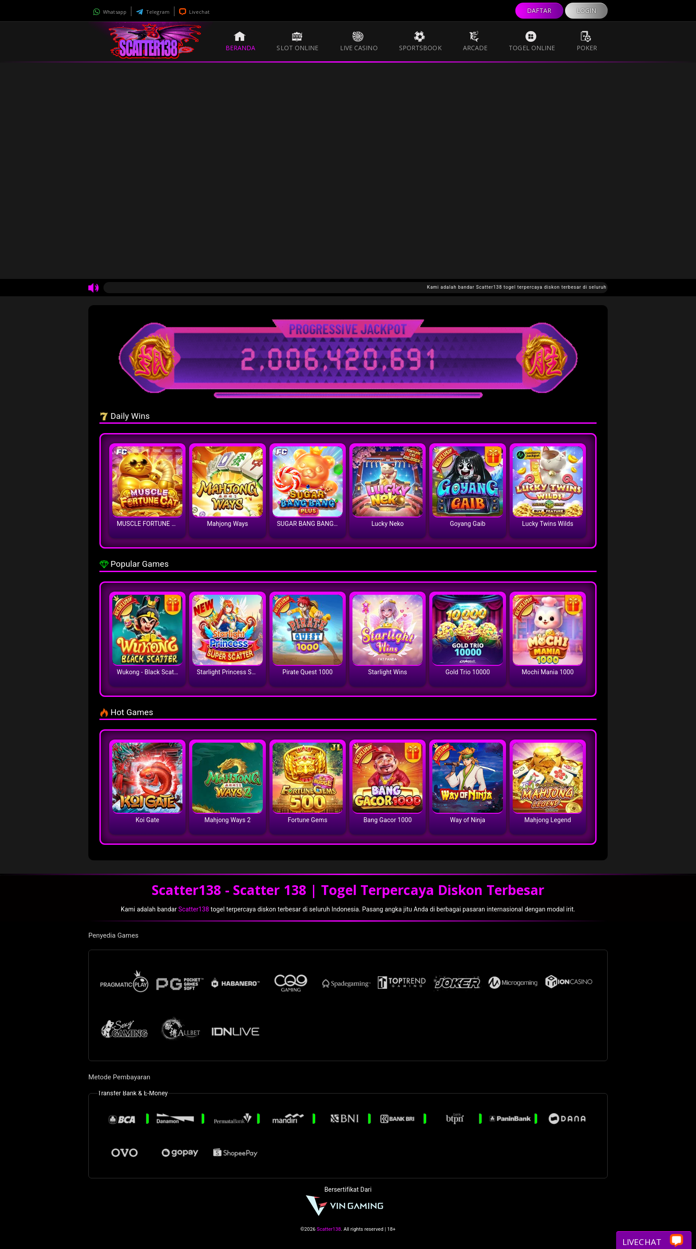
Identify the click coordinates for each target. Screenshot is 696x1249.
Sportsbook (420, 41)
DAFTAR (539, 10)
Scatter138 (193, 909)
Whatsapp (110, 11)
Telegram (153, 11)
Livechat (194, 11)
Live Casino (359, 41)
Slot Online (297, 41)
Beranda (240, 41)
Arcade (475, 41)
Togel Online (532, 41)
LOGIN (587, 10)
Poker (587, 41)
